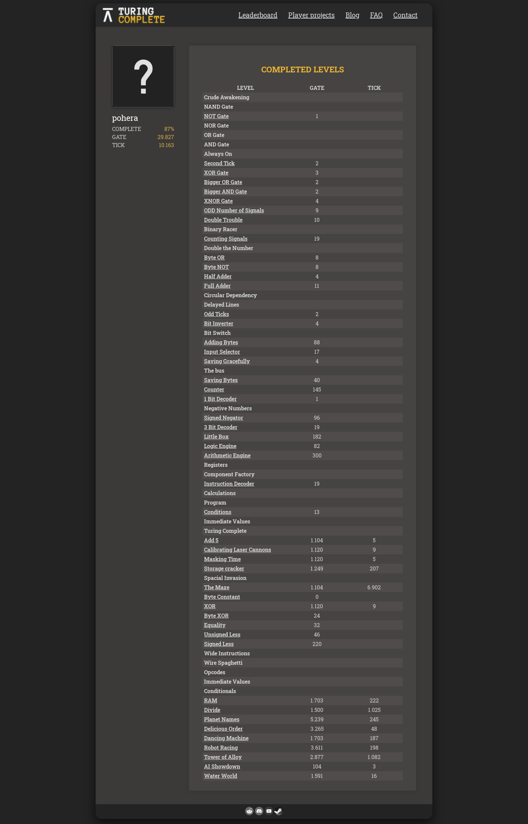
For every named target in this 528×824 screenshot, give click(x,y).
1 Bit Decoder (220, 398)
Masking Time (222, 558)
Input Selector (222, 351)
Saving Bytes (221, 379)
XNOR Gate (218, 200)
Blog (352, 14)
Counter (214, 389)
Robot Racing (221, 747)
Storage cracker (224, 568)
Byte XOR (216, 615)
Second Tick (219, 163)
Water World (220, 775)
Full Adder (217, 285)
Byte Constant (222, 596)
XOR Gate (216, 172)
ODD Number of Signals (234, 210)
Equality (215, 624)
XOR (210, 606)
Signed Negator (223, 417)
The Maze (216, 587)
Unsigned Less (222, 634)
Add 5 (211, 540)
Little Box (216, 436)
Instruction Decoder (229, 483)
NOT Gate (216, 115)
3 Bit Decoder (220, 427)
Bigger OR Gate (223, 181)
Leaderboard (257, 14)
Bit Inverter (218, 323)
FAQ (376, 14)
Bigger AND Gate (225, 191)
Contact (405, 14)
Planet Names (221, 719)
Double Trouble (223, 219)
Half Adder (218, 276)
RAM (210, 700)
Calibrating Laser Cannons (237, 549)
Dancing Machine (226, 738)
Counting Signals (226, 238)
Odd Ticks (216, 313)
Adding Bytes (221, 342)
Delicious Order (223, 728)
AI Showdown (222, 766)
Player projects (311, 14)
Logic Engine (220, 445)
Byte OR (214, 257)
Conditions (217, 511)
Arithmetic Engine (227, 455)
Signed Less (219, 643)
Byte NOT (216, 266)
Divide (212, 709)
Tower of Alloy (223, 756)
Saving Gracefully (227, 361)
